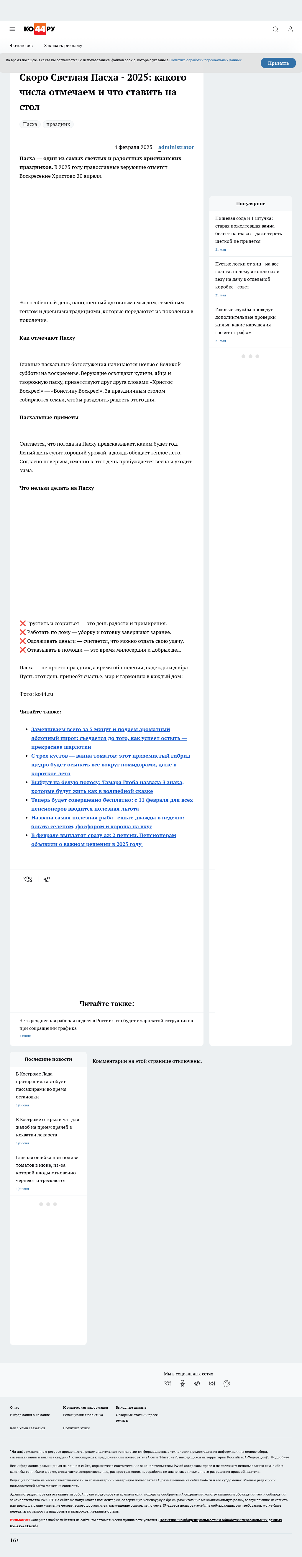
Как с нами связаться (27, 1428)
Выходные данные (131, 1407)
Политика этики (76, 1428)
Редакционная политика (83, 1414)
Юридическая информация (85, 1407)
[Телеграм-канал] (197, 1383)
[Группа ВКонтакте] (167, 1383)
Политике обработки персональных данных (205, 60)
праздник (58, 124)
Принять (278, 63)
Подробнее (280, 1457)
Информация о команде (30, 1414)
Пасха (30, 124)
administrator (176, 147)
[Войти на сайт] (290, 29)
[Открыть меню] (12, 29)
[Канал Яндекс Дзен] (212, 1383)
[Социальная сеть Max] (226, 1383)
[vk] (28, 879)
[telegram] (49, 879)
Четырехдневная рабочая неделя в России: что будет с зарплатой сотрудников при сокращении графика (106, 1028)
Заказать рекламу (63, 45)
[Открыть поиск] (275, 29)
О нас (14, 1407)
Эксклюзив (21, 45)
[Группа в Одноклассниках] (182, 1383)
